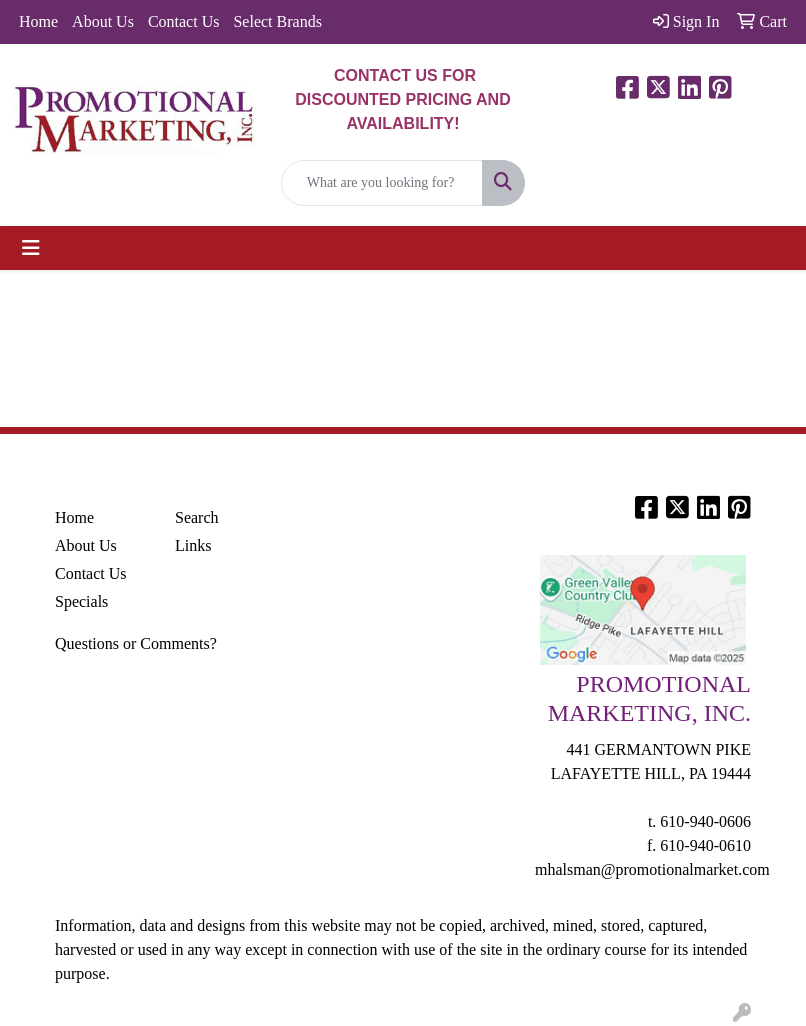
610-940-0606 (705, 821)
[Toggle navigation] (31, 248)
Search (197, 517)
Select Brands (277, 21)
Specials (81, 601)
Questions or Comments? (136, 643)
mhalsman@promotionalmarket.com (652, 869)
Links (193, 545)
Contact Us (184, 21)
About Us (103, 21)
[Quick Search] (382, 183)
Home (38, 21)
